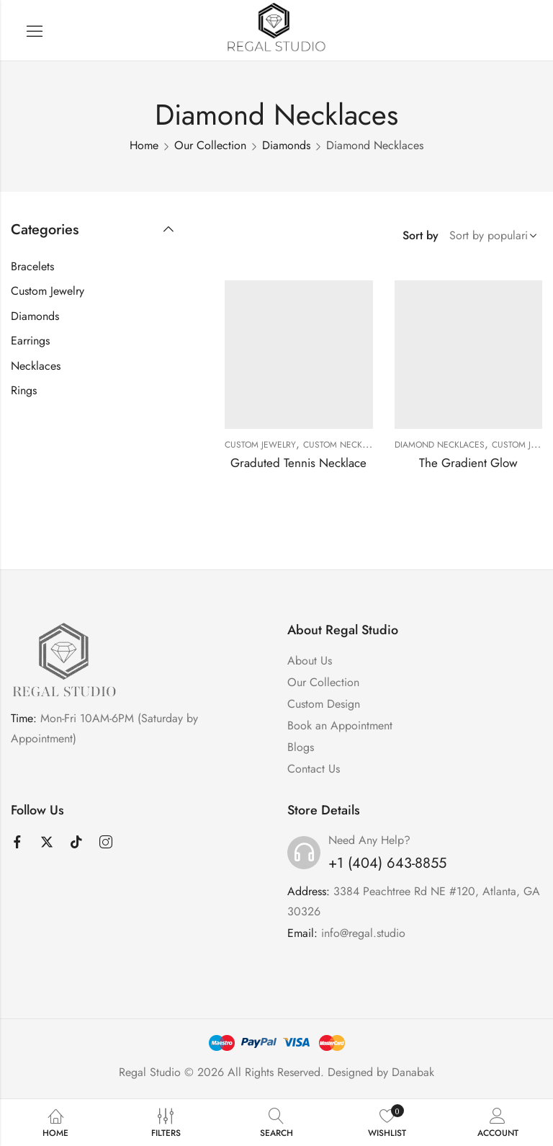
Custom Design (323, 704)
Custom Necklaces (345, 444)
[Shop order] (490, 236)
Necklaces (35, 365)
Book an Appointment (339, 725)
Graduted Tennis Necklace (298, 462)
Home (144, 145)
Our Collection (210, 145)
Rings (24, 390)
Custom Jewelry (260, 444)
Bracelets (32, 266)
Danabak (413, 1072)
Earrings (30, 340)
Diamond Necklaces (440, 444)
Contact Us (313, 768)
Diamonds (286, 145)
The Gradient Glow (468, 462)
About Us (309, 660)
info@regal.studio (363, 933)
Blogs (300, 747)
